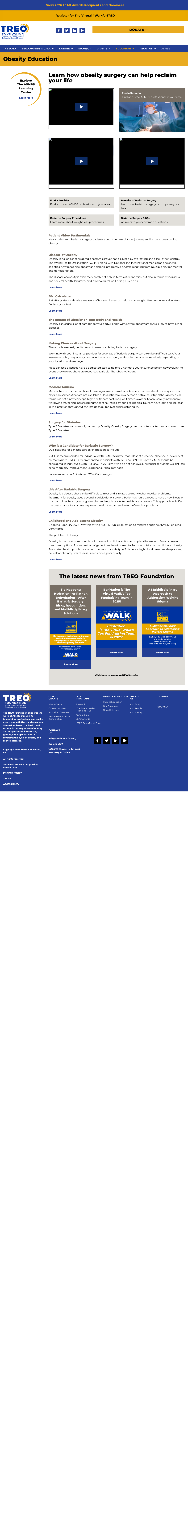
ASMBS (165, 48)
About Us (148, 49)
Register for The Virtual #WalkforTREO (85, 15)
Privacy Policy (12, 773)
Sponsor (84, 48)
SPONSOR (163, 706)
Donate (138, 29)
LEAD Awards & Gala (38, 49)
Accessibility (11, 784)
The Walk (9, 48)
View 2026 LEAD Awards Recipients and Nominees (85, 5)
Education (125, 49)
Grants (103, 49)
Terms (7, 778)
